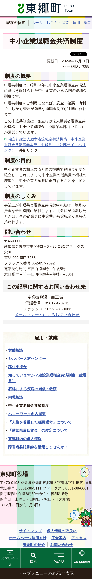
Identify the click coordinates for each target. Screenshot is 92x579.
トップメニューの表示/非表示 (46, 573)
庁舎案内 (58, 538)
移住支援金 (17, 367)
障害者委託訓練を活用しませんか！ (38, 447)
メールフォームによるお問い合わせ (47, 315)
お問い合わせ (10, 561)
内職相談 (15, 397)
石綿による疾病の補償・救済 (32, 389)
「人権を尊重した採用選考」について (40, 422)
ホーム (37, 22)
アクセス (79, 538)
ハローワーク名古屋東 (27, 414)
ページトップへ (84, 472)
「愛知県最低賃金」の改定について (38, 430)
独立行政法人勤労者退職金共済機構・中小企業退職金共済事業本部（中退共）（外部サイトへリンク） (45, 144)
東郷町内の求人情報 (24, 439)
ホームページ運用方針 (27, 538)
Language (82, 561)
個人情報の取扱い (62, 531)
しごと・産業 (58, 22)
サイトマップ (30, 531)
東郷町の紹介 (34, 545)
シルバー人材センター (27, 358)
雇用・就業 (82, 22)
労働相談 (15, 350)
